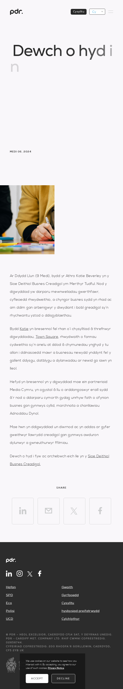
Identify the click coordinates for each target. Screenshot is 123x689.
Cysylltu (68, 603)
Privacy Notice (56, 668)
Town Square (47, 337)
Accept (37, 678)
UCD (9, 618)
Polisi (10, 610)
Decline (63, 678)
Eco (9, 603)
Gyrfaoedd (70, 595)
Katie (24, 329)
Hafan (11, 587)
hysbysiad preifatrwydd (81, 610)
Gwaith (67, 587)
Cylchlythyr (71, 618)
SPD (9, 595)
